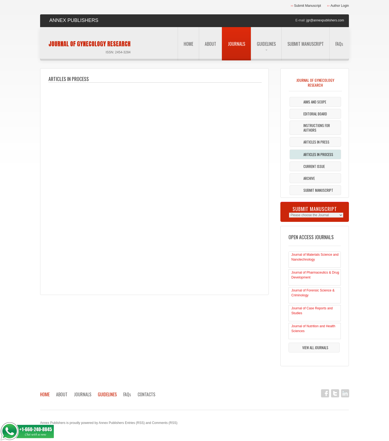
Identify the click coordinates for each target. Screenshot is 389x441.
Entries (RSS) (135, 423)
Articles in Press (316, 142)
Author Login (339, 6)
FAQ (339, 44)
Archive (309, 178)
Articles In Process (318, 154)
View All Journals (315, 347)
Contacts (146, 394)
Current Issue (314, 166)
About (210, 44)
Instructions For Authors (316, 128)
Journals (236, 44)
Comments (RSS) (164, 423)
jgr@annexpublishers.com (325, 20)
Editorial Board (315, 113)
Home (188, 44)
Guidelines (266, 46)
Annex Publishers (52, 423)
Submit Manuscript (307, 6)
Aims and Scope (314, 102)
